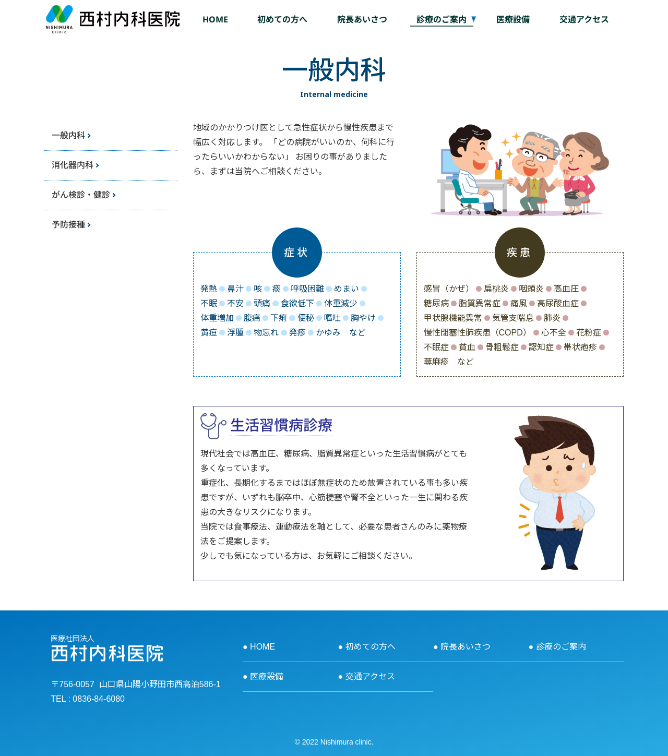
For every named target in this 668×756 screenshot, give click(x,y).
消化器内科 (72, 165)
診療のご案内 (561, 646)
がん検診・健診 (81, 194)
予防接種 (68, 224)
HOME (215, 19)
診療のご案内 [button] (441, 19)
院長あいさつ (362, 19)
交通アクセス (584, 19)
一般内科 (68, 135)
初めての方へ (282, 19)
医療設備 (513, 19)
